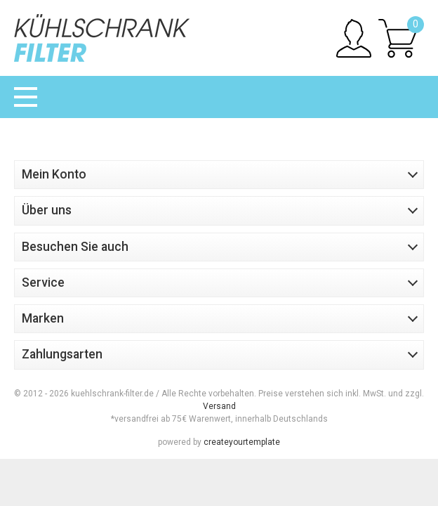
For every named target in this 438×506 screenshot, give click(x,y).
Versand (219, 406)
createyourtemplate (242, 442)
